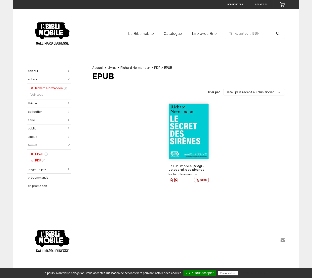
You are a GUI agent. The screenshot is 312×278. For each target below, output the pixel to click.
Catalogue (173, 33)
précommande (38, 177)
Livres (111, 68)
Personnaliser (228, 273)
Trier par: (214, 92)
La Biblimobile (141, 33)
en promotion (37, 186)
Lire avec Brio (204, 33)
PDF (157, 68)
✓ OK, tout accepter (199, 273)
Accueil (97, 68)
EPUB (168, 68)
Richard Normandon (135, 68)
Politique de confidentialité (256, 273)
